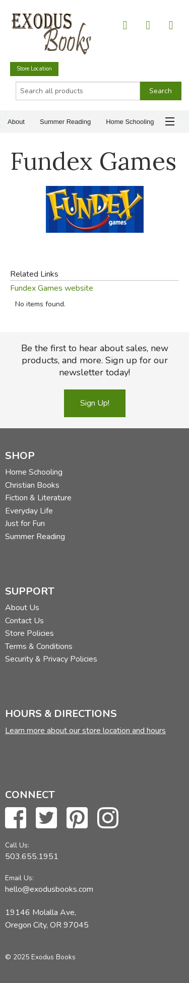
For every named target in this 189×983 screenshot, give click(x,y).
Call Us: (17, 845)
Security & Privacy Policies (51, 659)
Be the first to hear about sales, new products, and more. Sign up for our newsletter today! (94, 360)
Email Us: (19, 878)
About (16, 121)
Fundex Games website (51, 288)
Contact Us (24, 620)
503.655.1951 (31, 856)
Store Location (34, 69)
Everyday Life (29, 510)
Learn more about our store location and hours (85, 730)
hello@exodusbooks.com (49, 889)
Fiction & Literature (38, 497)
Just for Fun (25, 523)
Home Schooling (130, 121)
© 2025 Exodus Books (40, 957)
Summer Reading (65, 121)
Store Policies (29, 633)
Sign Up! (94, 403)
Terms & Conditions (39, 646)
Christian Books (32, 485)
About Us (22, 607)
